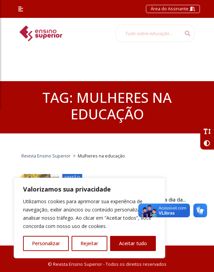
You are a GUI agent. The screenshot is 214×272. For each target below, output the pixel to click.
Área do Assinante (173, 9)
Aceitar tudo (133, 243)
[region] (89, 218)
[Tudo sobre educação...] (148, 33)
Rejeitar (89, 243)
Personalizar (46, 243)
